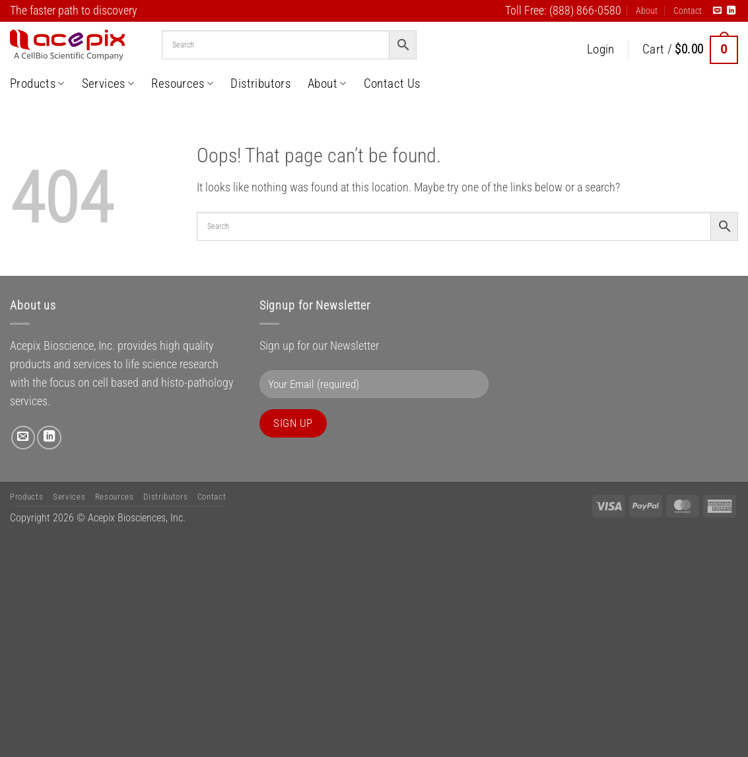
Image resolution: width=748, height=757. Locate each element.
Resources (182, 83)
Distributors (260, 83)
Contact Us (392, 83)
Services (108, 83)
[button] (601, 50)
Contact (687, 10)
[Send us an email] (717, 11)
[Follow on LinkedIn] (731, 11)
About (647, 10)
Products (37, 83)
